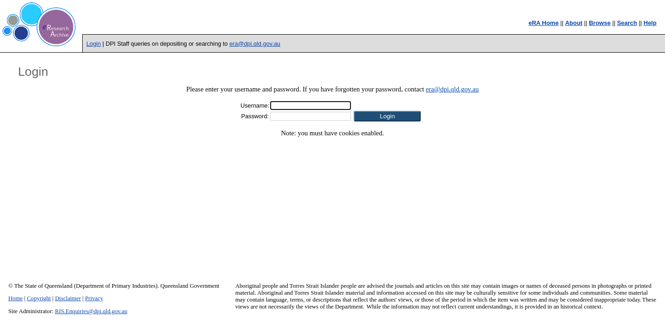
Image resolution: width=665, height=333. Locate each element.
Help (650, 22)
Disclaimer (68, 298)
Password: (255, 116)
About (574, 22)
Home (15, 298)
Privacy (94, 298)
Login (93, 43)
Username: (255, 105)
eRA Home (543, 22)
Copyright (39, 298)
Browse (600, 22)
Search (627, 22)
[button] (387, 116)
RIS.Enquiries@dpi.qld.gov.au (91, 311)
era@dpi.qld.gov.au (255, 43)
